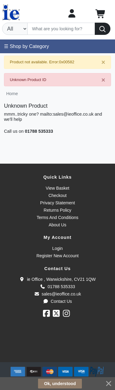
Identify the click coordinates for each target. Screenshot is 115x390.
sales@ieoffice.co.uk (57, 294)
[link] (57, 351)
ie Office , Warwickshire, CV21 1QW (57, 279)
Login (57, 248)
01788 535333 (39, 131)
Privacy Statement (57, 202)
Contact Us (57, 301)
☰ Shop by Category (26, 46)
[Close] (103, 62)
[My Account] (72, 13)
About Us (58, 224)
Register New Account (57, 255)
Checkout (57, 195)
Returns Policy (57, 210)
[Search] (61, 29)
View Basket (57, 188)
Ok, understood (60, 383)
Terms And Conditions (57, 217)
